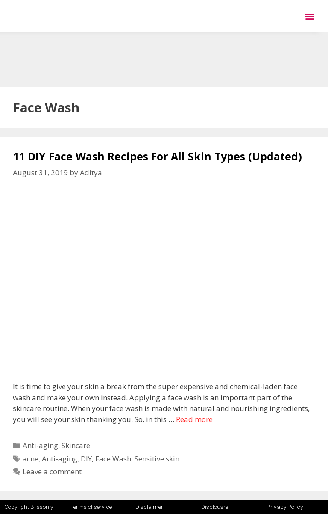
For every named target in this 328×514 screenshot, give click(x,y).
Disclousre (214, 506)
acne (30, 459)
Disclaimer (149, 506)
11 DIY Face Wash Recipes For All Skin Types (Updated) (157, 156)
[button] (309, 16)
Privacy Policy (284, 506)
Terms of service (91, 506)
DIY (86, 459)
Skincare (76, 445)
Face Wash (113, 459)
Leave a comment (52, 471)
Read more (194, 419)
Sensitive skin (157, 459)
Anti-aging (40, 445)
